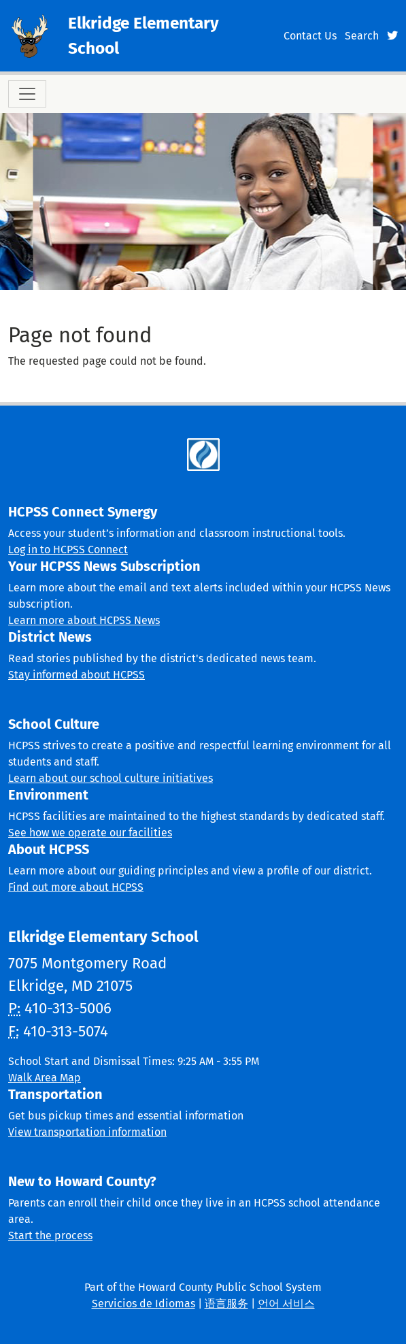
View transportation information (87, 1132)
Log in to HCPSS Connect (68, 549)
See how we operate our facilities (90, 832)
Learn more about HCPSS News (84, 620)
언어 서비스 (286, 1303)
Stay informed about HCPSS (76, 674)
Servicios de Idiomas (143, 1303)
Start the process (50, 1235)
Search (362, 35)
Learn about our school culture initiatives (110, 778)
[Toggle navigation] (27, 94)
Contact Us (310, 35)
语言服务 (226, 1303)
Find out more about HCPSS (75, 887)
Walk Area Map (44, 1077)
